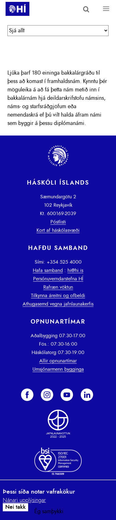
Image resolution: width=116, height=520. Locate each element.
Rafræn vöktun (58, 287)
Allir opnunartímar (58, 360)
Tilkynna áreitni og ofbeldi (58, 295)
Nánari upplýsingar (24, 500)
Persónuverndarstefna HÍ (58, 278)
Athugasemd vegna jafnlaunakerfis (58, 303)
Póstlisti (58, 221)
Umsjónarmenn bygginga (58, 369)
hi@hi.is (75, 270)
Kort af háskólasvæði (58, 230)
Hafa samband (48, 270)
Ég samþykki (48, 511)
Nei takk (15, 507)
